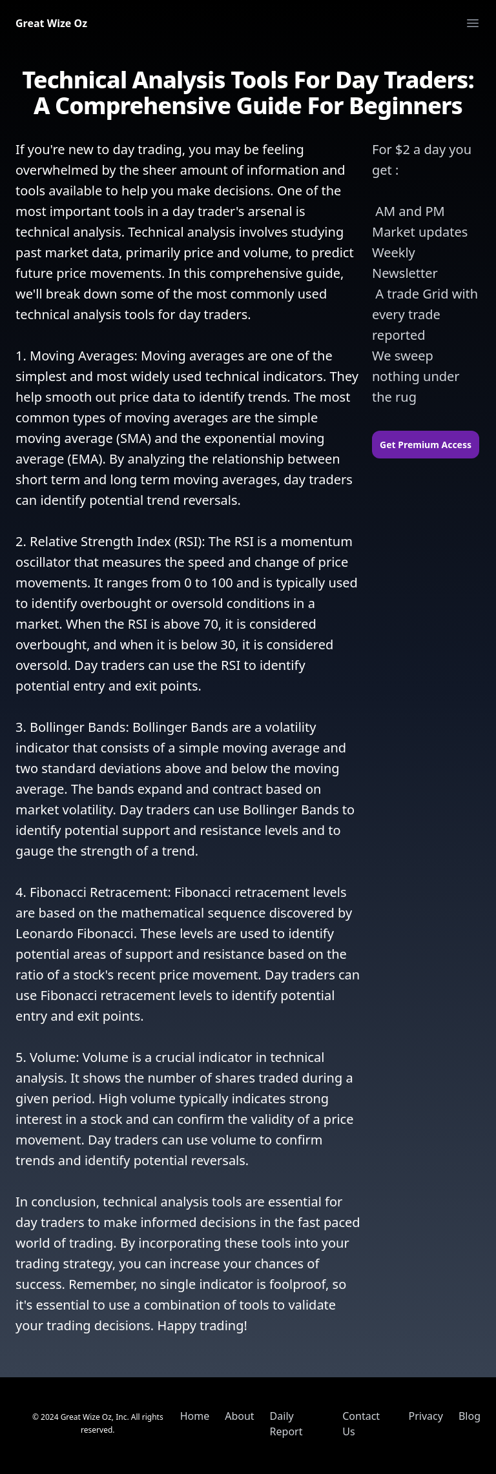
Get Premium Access (425, 444)
